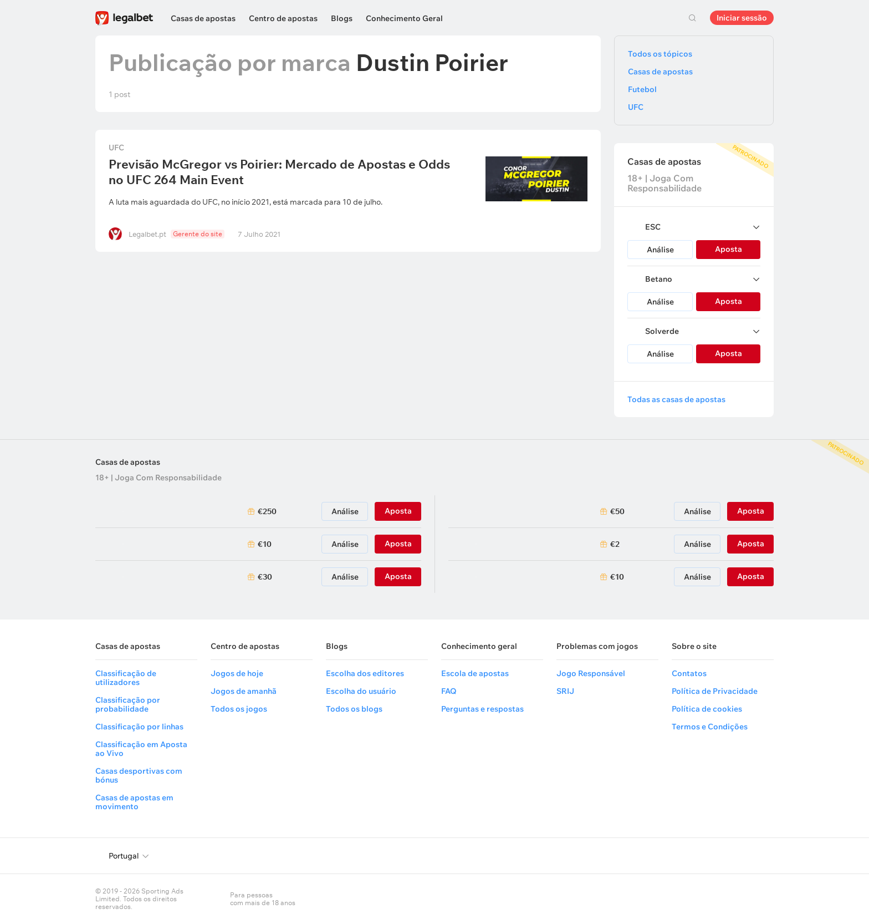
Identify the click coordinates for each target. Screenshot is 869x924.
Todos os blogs (354, 709)
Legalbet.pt (147, 234)
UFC (116, 148)
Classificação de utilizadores (125, 677)
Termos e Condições (710, 727)
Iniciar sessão (742, 18)
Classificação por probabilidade (127, 704)
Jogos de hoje (237, 673)
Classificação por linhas (139, 727)
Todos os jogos (239, 709)
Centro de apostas (283, 18)
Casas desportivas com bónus (138, 775)
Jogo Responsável (590, 673)
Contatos (689, 673)
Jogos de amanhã (244, 691)
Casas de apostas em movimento (134, 802)
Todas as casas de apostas (676, 399)
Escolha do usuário (361, 691)
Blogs (341, 18)
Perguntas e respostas (482, 709)
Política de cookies (707, 709)
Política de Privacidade (715, 691)
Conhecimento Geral (404, 18)
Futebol (642, 89)
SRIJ (565, 691)
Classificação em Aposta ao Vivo (141, 748)
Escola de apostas (475, 673)
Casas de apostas (203, 18)
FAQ (449, 691)
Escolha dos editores (365, 673)
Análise (660, 250)
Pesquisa (692, 17)
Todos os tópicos (660, 53)
